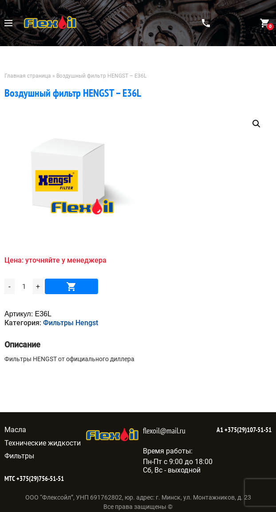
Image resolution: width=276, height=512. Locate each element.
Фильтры (19, 456)
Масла (15, 429)
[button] (256, 124)
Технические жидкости (42, 443)
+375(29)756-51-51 (39, 478)
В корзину (71, 286)
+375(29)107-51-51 (247, 429)
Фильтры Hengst (70, 323)
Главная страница (27, 76)
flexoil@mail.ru (164, 430)
